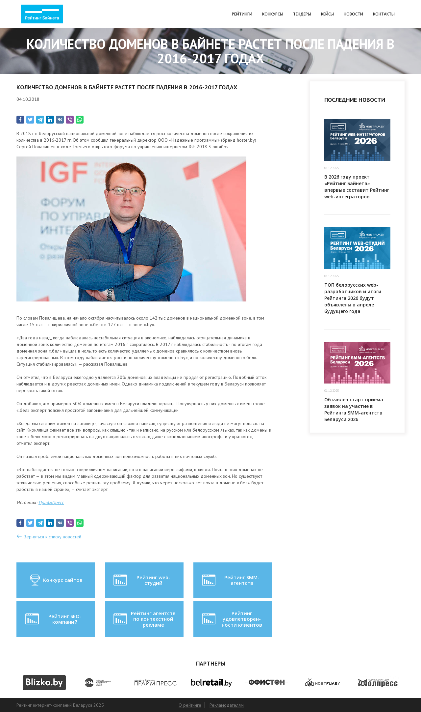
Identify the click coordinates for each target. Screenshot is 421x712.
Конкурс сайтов (56, 580)
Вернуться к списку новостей (52, 537)
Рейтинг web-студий (141, 580)
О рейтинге (190, 705)
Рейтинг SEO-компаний (53, 619)
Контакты (384, 14)
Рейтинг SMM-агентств (230, 580)
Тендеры (302, 14)
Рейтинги (242, 14)
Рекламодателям (227, 705)
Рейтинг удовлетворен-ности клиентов (231, 619)
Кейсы (327, 14)
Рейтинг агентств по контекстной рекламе (144, 619)
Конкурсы (272, 14)
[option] (44, 682)
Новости (353, 14)
